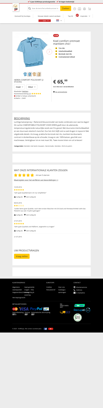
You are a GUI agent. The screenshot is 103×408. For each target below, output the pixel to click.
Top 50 (70, 16)
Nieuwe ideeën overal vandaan (49, 16)
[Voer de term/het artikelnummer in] (49, 8)
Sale (44, 21)
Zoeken (65, 8)
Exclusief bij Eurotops (22, 16)
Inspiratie (84, 16)
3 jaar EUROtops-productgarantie (42, 2)
